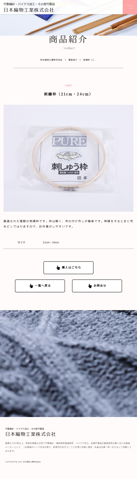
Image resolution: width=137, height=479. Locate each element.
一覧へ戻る (43, 286)
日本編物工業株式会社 (51, 59)
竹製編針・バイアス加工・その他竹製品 (29, 8)
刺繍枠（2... (87, 59)
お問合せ (100, 286)
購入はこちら (71, 268)
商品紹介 (70, 59)
